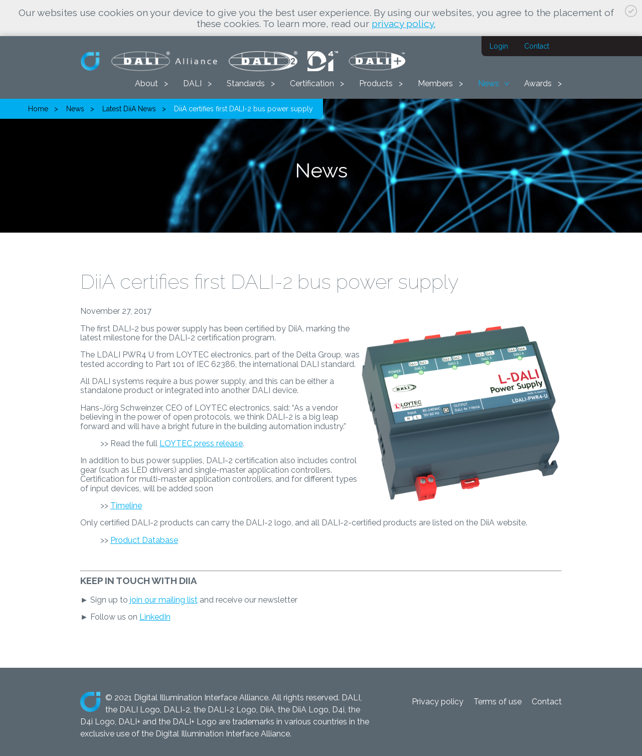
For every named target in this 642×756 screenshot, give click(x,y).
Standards (246, 83)
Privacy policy (437, 701)
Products (376, 83)
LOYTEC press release (201, 443)
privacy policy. (403, 23)
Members (435, 83)
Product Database (144, 540)
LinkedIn (155, 617)
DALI (192, 83)
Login (499, 46)
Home (38, 109)
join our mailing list (164, 600)
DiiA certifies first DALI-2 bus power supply (243, 109)
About (146, 83)
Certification (312, 83)
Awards (538, 83)
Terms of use (497, 701)
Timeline (126, 505)
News (488, 83)
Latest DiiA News (129, 109)
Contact (536, 46)
